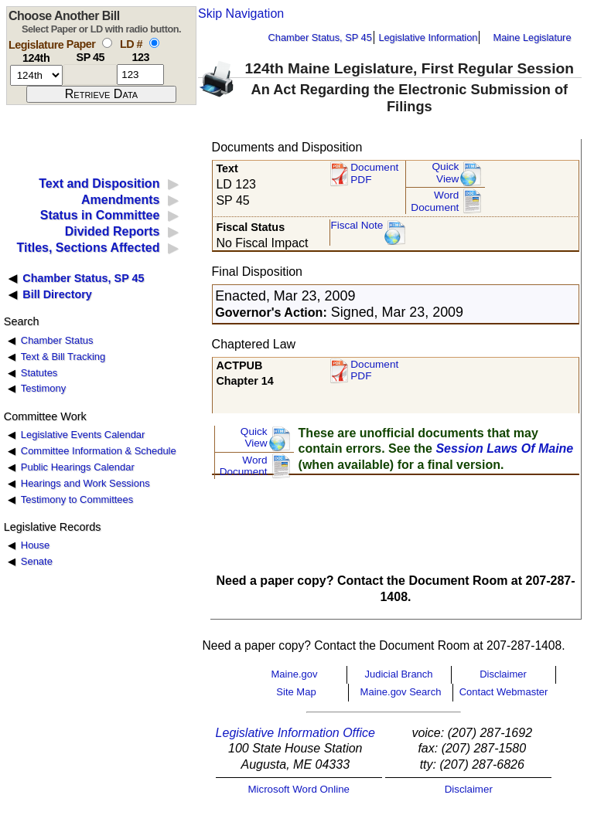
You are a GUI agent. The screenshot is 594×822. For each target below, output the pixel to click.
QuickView (445, 173)
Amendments (120, 199)
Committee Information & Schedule (98, 451)
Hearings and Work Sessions (85, 483)
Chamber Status (57, 340)
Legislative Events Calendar (83, 434)
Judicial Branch (398, 674)
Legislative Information (427, 37)
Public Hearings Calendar (78, 467)
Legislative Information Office (295, 732)
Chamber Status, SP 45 (320, 37)
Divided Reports (112, 231)
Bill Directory (57, 294)
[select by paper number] (107, 43)
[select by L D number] (154, 43)
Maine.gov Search (401, 692)
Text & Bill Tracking (63, 356)
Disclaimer (503, 674)
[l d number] (140, 74)
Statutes (39, 373)
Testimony (43, 388)
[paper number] (90, 74)
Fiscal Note (356, 225)
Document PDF (374, 173)
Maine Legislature (532, 37)
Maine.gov (294, 674)
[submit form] (101, 94)
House (35, 545)
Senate (37, 561)
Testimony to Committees (77, 499)
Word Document (435, 201)
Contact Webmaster (503, 692)
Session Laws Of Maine (504, 448)
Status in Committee (100, 215)
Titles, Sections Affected (87, 247)
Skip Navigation (241, 13)
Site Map (296, 692)
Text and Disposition (99, 183)
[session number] (36, 75)
